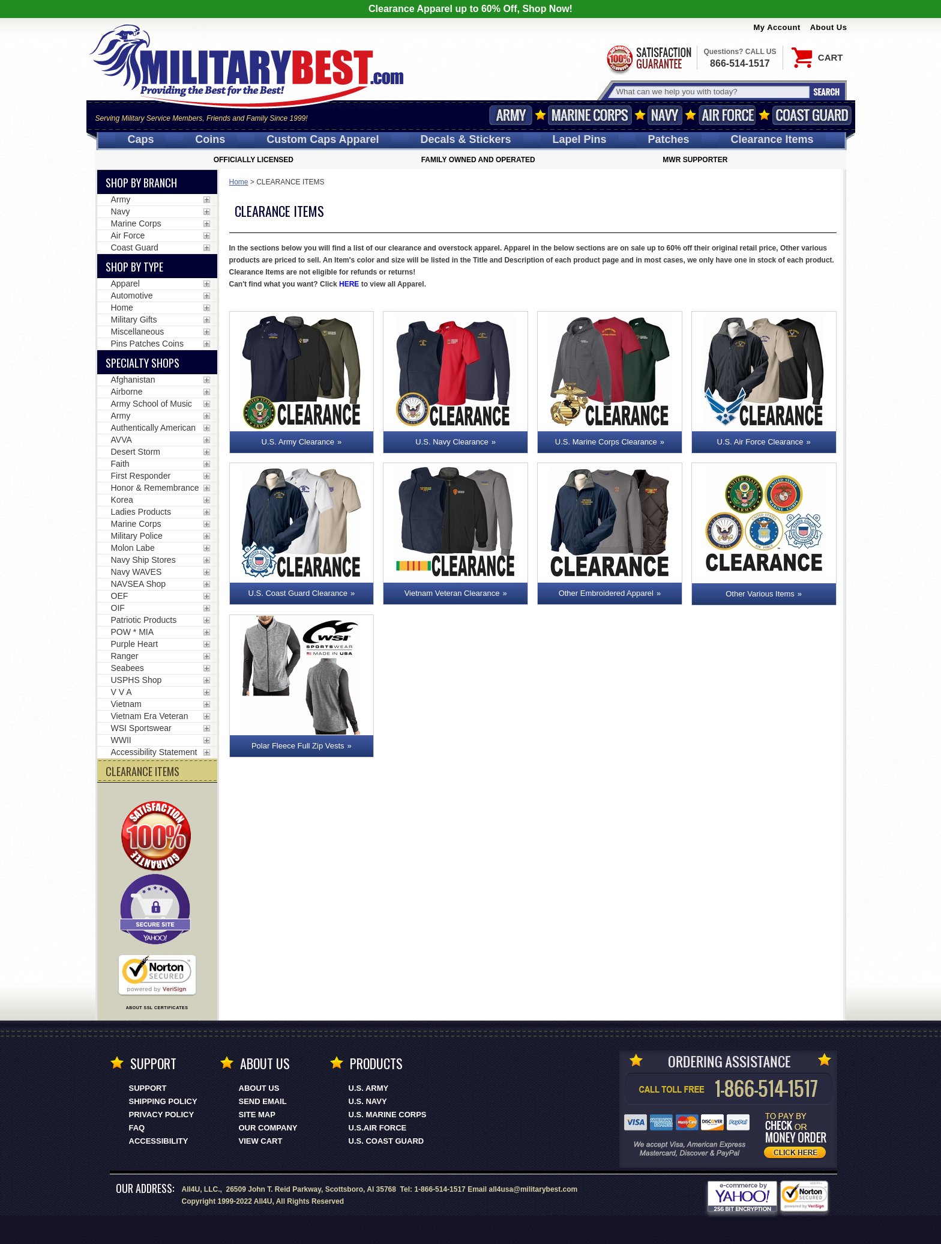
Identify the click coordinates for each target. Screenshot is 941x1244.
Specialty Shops (142, 363)
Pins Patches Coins (147, 343)
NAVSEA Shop (138, 584)
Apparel (125, 283)
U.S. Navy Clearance (451, 441)
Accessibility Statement (154, 752)
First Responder (141, 476)
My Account (777, 27)
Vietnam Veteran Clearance (452, 593)
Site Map (257, 1114)
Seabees (127, 668)
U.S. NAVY (368, 1101)
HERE (349, 284)
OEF (119, 596)
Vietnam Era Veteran (149, 716)
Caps (140, 139)
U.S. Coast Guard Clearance (297, 593)
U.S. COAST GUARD (386, 1140)
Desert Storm (135, 452)
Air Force (727, 115)
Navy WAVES (136, 572)
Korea (122, 500)
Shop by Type (134, 267)
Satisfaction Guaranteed (648, 58)
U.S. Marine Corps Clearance (606, 441)
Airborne (127, 391)
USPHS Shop (136, 680)
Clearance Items (771, 139)
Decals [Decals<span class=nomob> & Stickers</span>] (466, 139)
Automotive (132, 295)
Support (148, 1088)
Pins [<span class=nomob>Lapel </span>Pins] (580, 139)
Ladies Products (141, 512)
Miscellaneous (137, 331)
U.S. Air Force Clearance (760, 441)
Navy (665, 115)
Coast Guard (812, 115)
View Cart (261, 1140)
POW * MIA (132, 632)
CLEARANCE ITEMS (142, 771)
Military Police (137, 536)
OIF (118, 608)
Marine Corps (590, 115)
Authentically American (153, 427)
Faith (120, 464)
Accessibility (158, 1140)
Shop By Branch (141, 182)
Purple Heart (134, 644)
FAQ (137, 1127)
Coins (210, 139)
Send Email (263, 1101)
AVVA (121, 440)
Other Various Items (760, 593)
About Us (828, 27)
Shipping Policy (163, 1101)
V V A (121, 692)
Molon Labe (133, 548)
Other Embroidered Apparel (606, 593)
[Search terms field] (711, 91)
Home (238, 182)
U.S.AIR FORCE (378, 1127)
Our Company (268, 1127)
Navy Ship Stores (143, 560)
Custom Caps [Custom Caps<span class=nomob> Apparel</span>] (322, 139)
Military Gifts (134, 319)
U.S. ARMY (369, 1088)
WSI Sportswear (141, 728)
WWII (121, 740)
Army (510, 115)
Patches (668, 139)
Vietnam (126, 704)
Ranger (125, 656)
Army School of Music (151, 403)
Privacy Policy (161, 1114)
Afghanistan (133, 379)
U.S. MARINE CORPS (388, 1114)
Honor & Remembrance (155, 488)
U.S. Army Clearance (298, 441)
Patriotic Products (144, 620)
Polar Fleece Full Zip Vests (297, 745)
